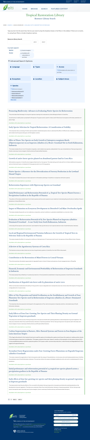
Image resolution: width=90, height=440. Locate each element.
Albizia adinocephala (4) (17, 95)
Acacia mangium (18, 25)
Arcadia (19, 426)
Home (24, 9)
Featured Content (59, 9)
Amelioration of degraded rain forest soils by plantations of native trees (37, 282)
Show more (13, 99)
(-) (21, 50)
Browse (34, 9)
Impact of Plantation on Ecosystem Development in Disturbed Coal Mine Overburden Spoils (45, 208)
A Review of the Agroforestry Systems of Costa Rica (29, 246)
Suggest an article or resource (66, 418)
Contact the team (66, 424)
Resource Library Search (15, 39)
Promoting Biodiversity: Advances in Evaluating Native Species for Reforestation (40, 111)
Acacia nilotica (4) (16, 93)
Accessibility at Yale (57, 431)
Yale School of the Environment (7, 1)
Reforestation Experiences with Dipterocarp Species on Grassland (34, 185)
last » (20, 399)
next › (15, 399)
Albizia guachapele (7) (17, 97)
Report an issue (66, 421)
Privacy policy (56, 432)
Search (44, 9)
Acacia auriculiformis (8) (18, 91)
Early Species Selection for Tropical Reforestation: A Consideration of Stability (40, 127)
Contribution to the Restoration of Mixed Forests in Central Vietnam (36, 257)
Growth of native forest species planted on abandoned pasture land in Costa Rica (40, 158)
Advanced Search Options (21, 61)
